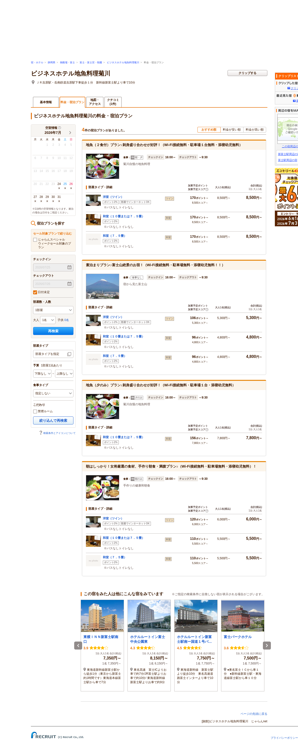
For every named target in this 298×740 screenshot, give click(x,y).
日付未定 (41, 292)
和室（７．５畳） (115, 236)
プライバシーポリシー (284, 737)
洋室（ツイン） (113, 197)
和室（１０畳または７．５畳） (124, 216)
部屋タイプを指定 (47, 354)
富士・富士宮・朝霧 (91, 62)
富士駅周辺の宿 (287, 160)
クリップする (247, 73)
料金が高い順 (255, 129)
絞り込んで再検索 (53, 420)
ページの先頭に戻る (253, 714)
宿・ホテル (37, 62)
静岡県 (51, 62)
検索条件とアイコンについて (57, 433)
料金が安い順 (232, 129)
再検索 (53, 331)
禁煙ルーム (43, 411)
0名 (66, 320)
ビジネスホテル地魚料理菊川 (123, 62)
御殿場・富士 (67, 62)
